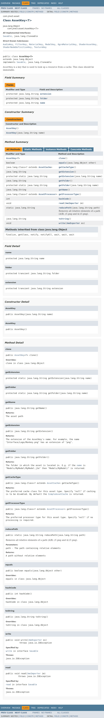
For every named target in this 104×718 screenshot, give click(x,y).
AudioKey (8, 44)
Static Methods (33, 149)
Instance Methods (56, 149)
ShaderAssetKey (87, 44)
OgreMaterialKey (67, 44)
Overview (5, 3)
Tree (33, 3)
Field (22, 12)
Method (39, 12)
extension (45, 94)
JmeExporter (73, 223)
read (61, 203)
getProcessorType (69, 194)
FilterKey (21, 44)
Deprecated (43, 3)
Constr (30, 12)
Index (54, 3)
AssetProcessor (47, 194)
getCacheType (66, 167)
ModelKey (50, 44)
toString (64, 219)
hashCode (64, 199)
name (42, 103)
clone (62, 158)
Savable (7, 36)
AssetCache (45, 167)
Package (16, 3)
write (62, 223)
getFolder (64, 181)
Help (60, 3)
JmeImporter (72, 203)
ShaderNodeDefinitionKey (17, 47)
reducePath (65, 208)
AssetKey (11, 128)
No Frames (46, 8)
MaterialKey (36, 44)
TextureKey (40, 47)
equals (62, 163)
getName (63, 189)
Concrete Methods (81, 149)
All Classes (63, 8)
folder (44, 98)
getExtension (66, 172)
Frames (36, 8)
